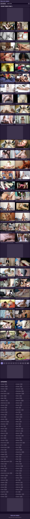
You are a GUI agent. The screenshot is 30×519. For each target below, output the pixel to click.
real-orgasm (20, 436)
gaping (4, 464)
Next (28, 363)
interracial (4, 480)
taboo (18, 457)
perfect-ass (19, 428)
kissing (4, 487)
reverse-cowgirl (20, 443)
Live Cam (3, 3)
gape (3, 459)
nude (18, 407)
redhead (19, 440)
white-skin (19, 487)
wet (18, 480)
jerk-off (4, 485)
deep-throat (5, 421)
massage (19, 386)
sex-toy (19, 445)
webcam (19, 478)
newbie (19, 403)
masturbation (20, 393)
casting (4, 407)
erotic (3, 436)
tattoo (18, 459)
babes (3, 398)
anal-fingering (5, 393)
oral (18, 412)
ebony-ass (4, 433)
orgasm (19, 417)
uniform (19, 468)
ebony (3, 431)
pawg (18, 426)
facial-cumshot (5, 447)
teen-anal (19, 466)
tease (18, 461)
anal (3, 391)
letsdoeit (19, 384)
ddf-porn (4, 419)
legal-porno (4, 492)
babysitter (4, 400)
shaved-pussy (20, 452)
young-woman (20, 494)
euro (3, 438)
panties (19, 421)
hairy (3, 466)
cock (3, 417)
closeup (4, 414)
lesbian (4, 494)
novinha (19, 405)
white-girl (19, 485)
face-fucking (5, 443)
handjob (4, 468)
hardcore (4, 475)
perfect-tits (19, 431)
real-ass (19, 433)
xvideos (19, 489)
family (4, 450)
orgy (18, 419)
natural (19, 398)
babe (3, 396)
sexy (18, 447)
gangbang (4, 457)
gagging (4, 454)
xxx (18, 492)
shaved (19, 450)
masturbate (19, 389)
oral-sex (19, 414)
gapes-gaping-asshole (6, 461)
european (4, 440)
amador (4, 384)
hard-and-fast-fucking (6, 473)
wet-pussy (19, 482)
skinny (19, 454)
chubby (4, 410)
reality (19, 438)
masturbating (20, 391)
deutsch (4, 428)
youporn (19, 496)
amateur (4, 386)
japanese (4, 482)
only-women (20, 410)
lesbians (4, 496)
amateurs (4, 389)
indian (3, 478)
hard (3, 471)
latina (4, 489)
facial (4, 445)
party (18, 424)
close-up (4, 412)
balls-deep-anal (5, 403)
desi (3, 426)
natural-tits (20, 400)
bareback (4, 405)
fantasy (4, 452)
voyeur (19, 475)
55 (20, 363)
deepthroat (4, 424)
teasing (19, 464)
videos (19, 471)
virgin (18, 473)
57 (25, 363)
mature (19, 396)
